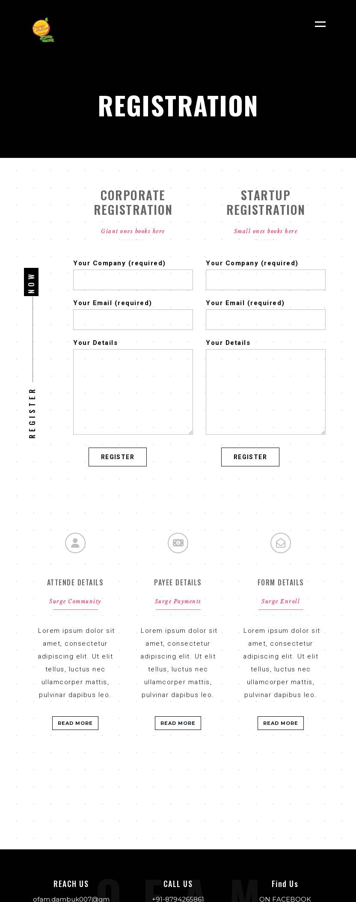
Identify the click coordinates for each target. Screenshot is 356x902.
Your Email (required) (133, 309)
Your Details (133, 349)
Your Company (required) (133, 269)
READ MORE (75, 723)
